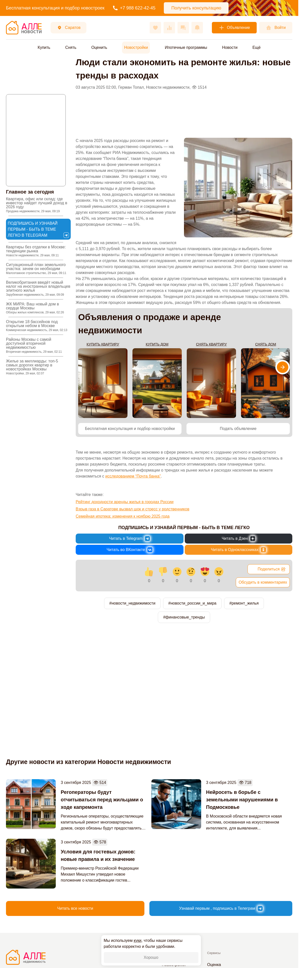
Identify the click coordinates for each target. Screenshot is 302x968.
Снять (70, 47)
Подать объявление (238, 428)
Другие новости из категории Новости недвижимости (88, 761)
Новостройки (136, 47)
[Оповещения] (197, 27)
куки (137, 940)
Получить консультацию (196, 7)
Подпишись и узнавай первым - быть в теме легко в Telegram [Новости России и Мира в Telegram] (38, 229)
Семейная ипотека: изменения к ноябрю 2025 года (123, 516)
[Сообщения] (183, 27)
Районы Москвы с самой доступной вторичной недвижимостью (34, 345)
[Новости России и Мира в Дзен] (239, 539)
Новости (230, 47)
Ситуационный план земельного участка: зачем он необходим (36, 269)
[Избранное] (155, 27)
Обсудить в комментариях (263, 582)
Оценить (99, 47)
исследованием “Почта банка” (133, 476)
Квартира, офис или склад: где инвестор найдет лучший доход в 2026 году (36, 205)
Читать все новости (75, 908)
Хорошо (151, 957)
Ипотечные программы (186, 47)
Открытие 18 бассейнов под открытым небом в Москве (36, 326)
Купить (44, 47)
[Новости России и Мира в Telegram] (129, 539)
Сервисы (214, 953)
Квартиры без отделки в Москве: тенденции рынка (36, 251)
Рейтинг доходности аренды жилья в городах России (125, 502)
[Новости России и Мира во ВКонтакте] (129, 550)
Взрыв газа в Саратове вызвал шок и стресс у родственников (132, 509)
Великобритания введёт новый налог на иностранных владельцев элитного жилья (38, 288)
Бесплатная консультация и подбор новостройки (130, 428)
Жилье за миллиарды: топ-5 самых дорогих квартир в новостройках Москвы (32, 367)
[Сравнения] (169, 27)
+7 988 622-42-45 (134, 7)
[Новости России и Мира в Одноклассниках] (239, 550)
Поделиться (272, 569)
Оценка (214, 965)
